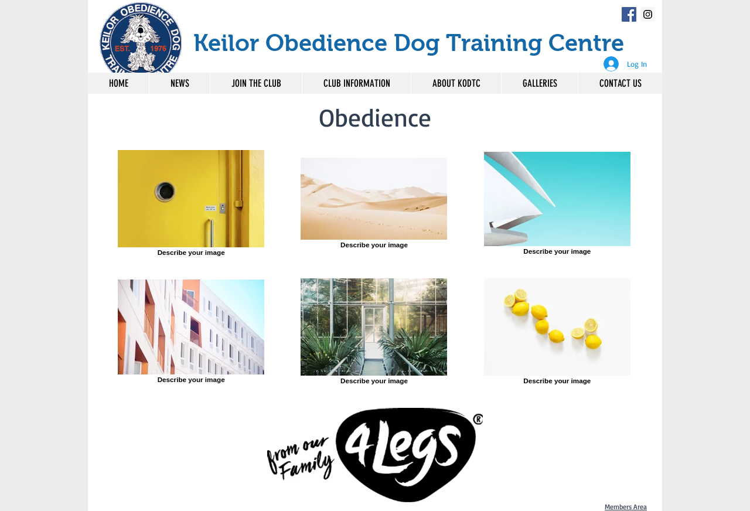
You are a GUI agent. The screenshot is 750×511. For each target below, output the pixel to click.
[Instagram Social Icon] (647, 14)
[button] (356, 83)
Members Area (626, 506)
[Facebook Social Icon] (629, 14)
